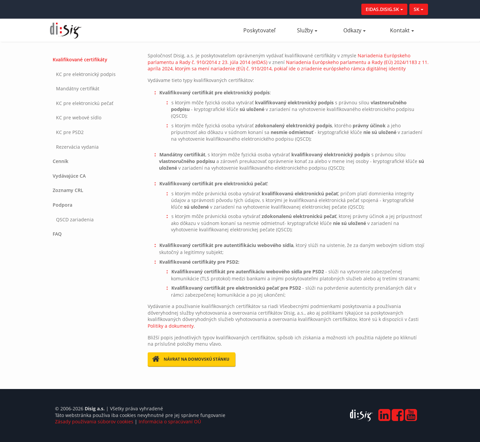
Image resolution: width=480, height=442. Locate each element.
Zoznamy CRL (68, 190)
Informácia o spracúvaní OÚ (170, 421)
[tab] (94, 103)
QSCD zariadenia (75, 219)
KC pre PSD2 (70, 132)
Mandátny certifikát (77, 88)
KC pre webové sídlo (78, 117)
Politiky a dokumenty (171, 326)
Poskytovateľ (263, 30)
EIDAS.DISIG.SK (384, 9)
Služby (307, 30)
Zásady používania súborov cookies (94, 421)
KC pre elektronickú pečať (84, 103)
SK (418, 9)
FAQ (57, 234)
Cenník (60, 161)
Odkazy (354, 30)
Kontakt (402, 30)
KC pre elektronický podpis (86, 74)
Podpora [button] (62, 205)
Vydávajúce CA (69, 176)
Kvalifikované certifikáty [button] (80, 59)
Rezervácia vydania (77, 147)
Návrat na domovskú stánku (190, 359)
